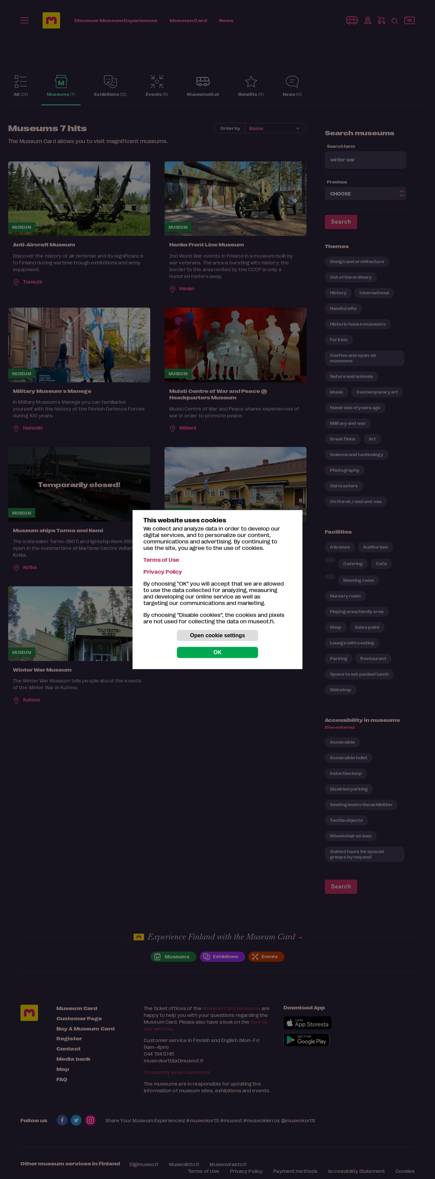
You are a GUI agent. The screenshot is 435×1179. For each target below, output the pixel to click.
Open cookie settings (217, 635)
